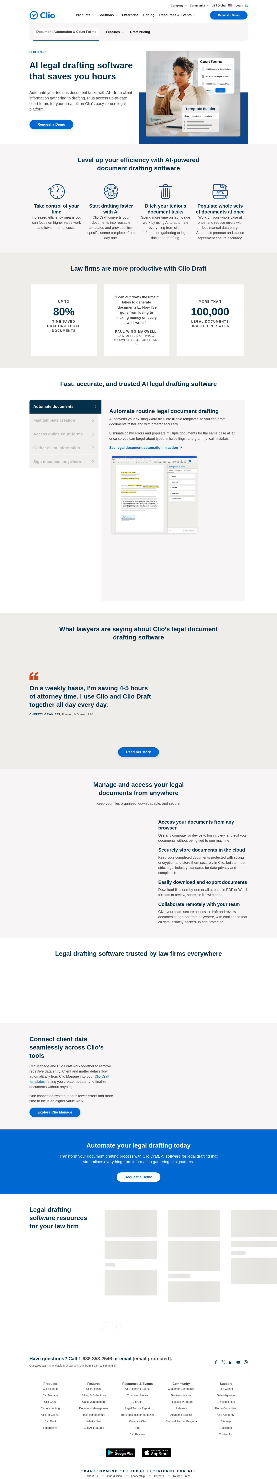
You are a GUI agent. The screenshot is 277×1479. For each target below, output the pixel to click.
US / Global (222, 5)
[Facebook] (216, 1317)
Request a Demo (229, 15)
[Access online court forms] (63, 434)
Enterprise (130, 15)
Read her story (138, 707)
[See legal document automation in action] (146, 448)
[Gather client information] (63, 448)
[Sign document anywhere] (63, 462)
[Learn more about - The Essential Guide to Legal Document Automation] (131, 1215)
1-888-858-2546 (95, 1313)
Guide (110, 1218)
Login (242, 5)
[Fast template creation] (63, 420)
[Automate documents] (65, 407)
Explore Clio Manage (55, 1067)
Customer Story (179, 1230)
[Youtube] (238, 1317)
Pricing (149, 15)
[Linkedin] (231, 1317)
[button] (106, 1281)
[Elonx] (223, 1317)
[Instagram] (246, 1317)
